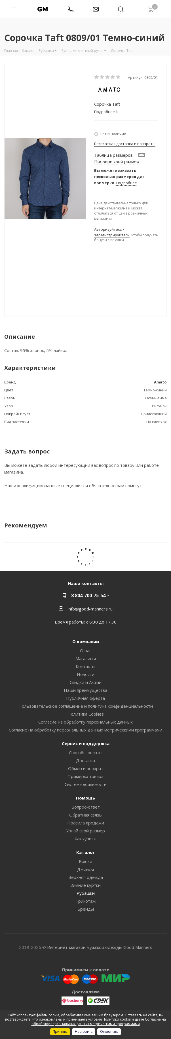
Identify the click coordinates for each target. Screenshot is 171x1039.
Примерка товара (85, 776)
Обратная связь (85, 815)
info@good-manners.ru (90, 609)
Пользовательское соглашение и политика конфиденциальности (85, 706)
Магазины (85, 658)
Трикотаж (85, 901)
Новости (85, 674)
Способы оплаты (85, 752)
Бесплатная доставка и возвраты (124, 143)
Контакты (85, 666)
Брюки (85, 861)
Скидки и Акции (86, 682)
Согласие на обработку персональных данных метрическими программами (85, 730)
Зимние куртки (85, 885)
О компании (85, 641)
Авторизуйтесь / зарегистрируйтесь (112, 232)
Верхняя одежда (85, 877)
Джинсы (85, 869)
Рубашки (86, 893)
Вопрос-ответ (85, 807)
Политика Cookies (85, 714)
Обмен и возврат (85, 768)
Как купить (85, 838)
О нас (85, 650)
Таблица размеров (113, 155)
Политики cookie (117, 1019)
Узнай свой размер (85, 831)
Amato (160, 382)
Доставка (85, 760)
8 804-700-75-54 (88, 595)
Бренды (85, 909)
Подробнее (126, 182)
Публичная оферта (85, 698)
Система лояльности (86, 784)
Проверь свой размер (116, 161)
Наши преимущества (85, 690)
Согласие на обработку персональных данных (85, 722)
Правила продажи (85, 823)
